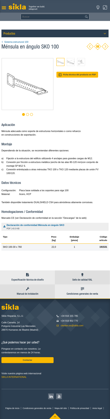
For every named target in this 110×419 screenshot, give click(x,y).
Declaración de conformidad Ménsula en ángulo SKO (55, 227)
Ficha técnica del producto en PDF (77, 74)
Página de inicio (12, 408)
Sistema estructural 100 (14, 42)
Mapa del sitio (61, 408)
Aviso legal (97, 408)
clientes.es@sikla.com (72, 325)
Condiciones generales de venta (37, 408)
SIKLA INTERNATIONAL (14, 377)
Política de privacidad (79, 408)
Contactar (27, 360)
